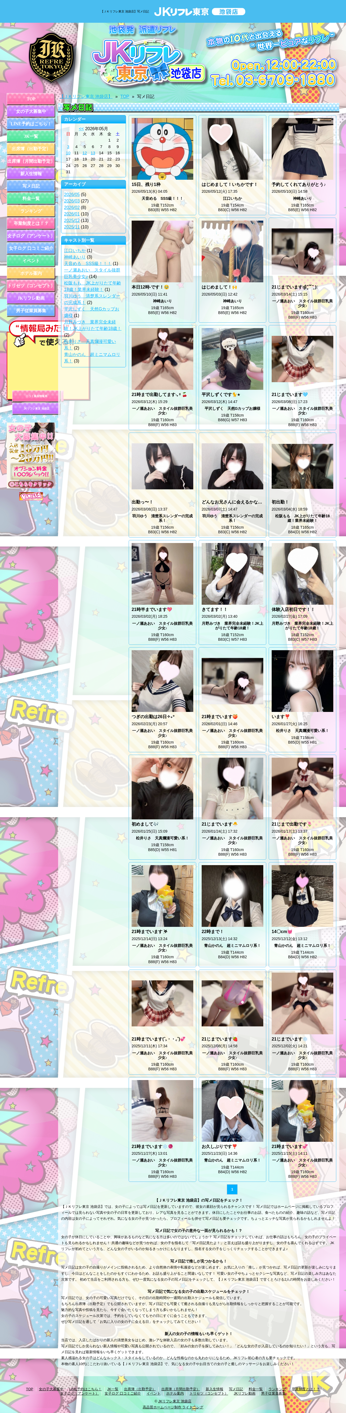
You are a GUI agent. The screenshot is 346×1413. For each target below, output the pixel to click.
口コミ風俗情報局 (36, 396)
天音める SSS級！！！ (88, 263)
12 (84, 153)
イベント (31, 261)
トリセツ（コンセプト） (31, 285)
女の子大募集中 (31, 111)
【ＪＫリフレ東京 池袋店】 (85, 96)
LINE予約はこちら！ (31, 124)
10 (68, 153)
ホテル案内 (31, 273)
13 (93, 153)
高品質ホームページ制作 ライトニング (173, 1407)
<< (81, 128)
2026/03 (72, 201)
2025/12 (72, 220)
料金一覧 (31, 198)
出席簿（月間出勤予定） (31, 161)
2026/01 (72, 214)
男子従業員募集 (31, 310)
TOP (31, 99)
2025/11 (72, 227)
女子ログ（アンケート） (31, 236)
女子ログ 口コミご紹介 (31, 248)
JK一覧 (31, 136)
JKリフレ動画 (31, 298)
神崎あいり (75, 257)
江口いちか (75, 250)
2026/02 (72, 207)
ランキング (31, 211)
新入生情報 (31, 173)
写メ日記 (31, 186)
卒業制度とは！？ (31, 223)
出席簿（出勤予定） (31, 148)
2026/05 (72, 194)
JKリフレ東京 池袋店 (36, 408)
